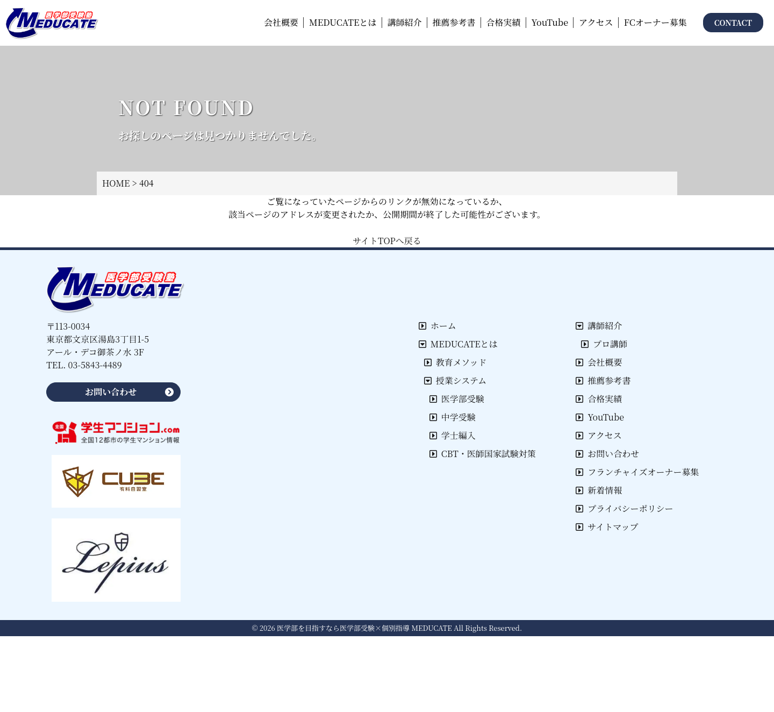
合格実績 (599, 399)
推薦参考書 (603, 380)
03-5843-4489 (95, 365)
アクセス (599, 435)
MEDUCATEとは (458, 344)
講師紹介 (599, 325)
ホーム (437, 325)
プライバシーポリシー (624, 508)
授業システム (455, 380)
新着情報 (599, 490)
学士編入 (452, 435)
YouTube (600, 417)
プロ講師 (604, 344)
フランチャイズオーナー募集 (637, 472)
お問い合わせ (607, 453)
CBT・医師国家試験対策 (482, 453)
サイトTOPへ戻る (387, 240)
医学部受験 (456, 399)
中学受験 (452, 417)
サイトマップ (607, 527)
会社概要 (599, 362)
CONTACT (733, 22)
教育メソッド (455, 362)
